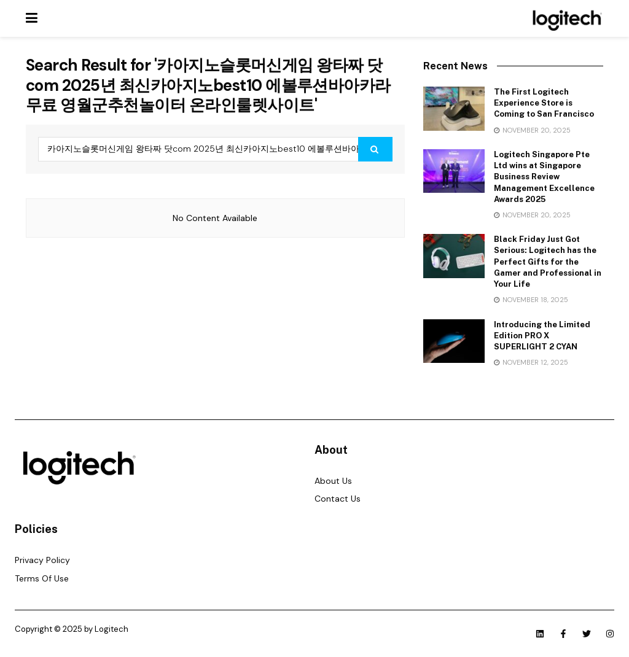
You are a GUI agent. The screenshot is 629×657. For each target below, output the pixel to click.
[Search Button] (375, 149)
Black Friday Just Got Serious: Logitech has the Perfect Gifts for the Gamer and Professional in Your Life (547, 262)
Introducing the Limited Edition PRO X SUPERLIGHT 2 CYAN (542, 335)
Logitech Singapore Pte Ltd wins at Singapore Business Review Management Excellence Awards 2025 (544, 177)
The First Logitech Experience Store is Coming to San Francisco (544, 103)
